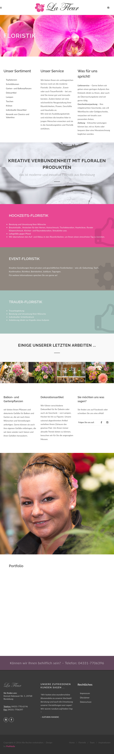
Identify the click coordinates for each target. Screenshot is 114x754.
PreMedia (10, 746)
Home (97, 35)
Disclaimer (85, 697)
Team (92, 742)
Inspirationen (104, 742)
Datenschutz (85, 702)
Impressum (85, 693)
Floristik (82, 742)
